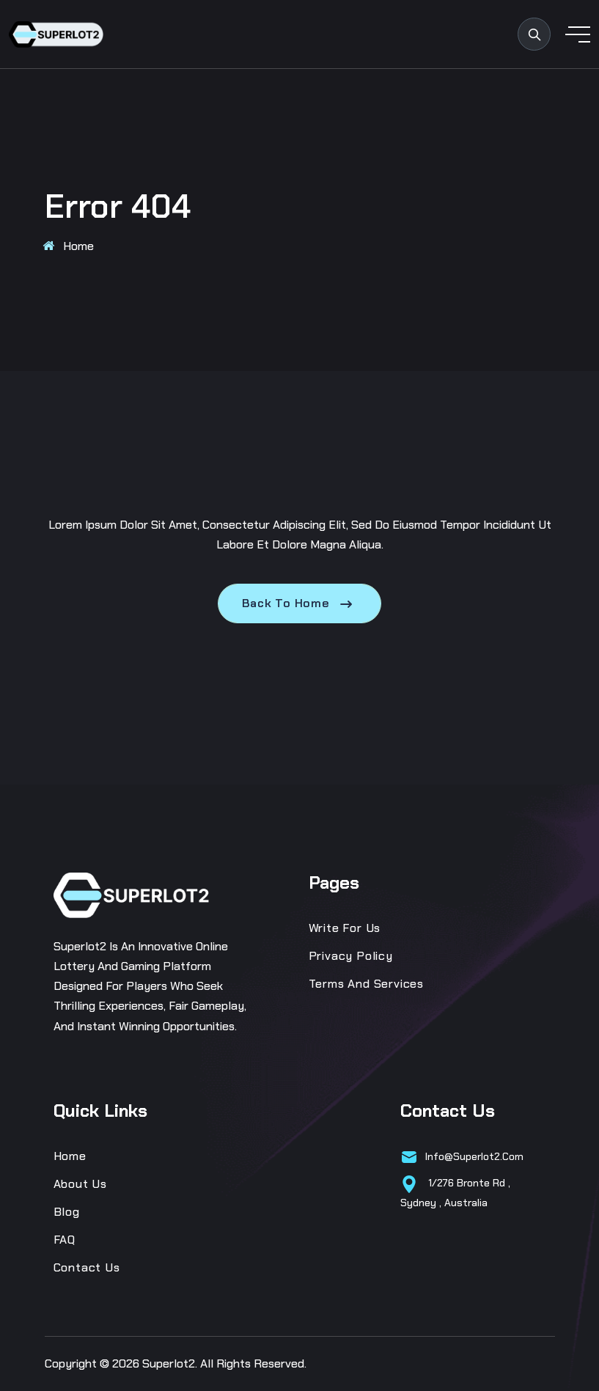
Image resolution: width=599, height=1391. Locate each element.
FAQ (65, 1239)
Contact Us (87, 1267)
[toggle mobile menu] (577, 34)
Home (78, 246)
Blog (67, 1211)
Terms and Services (366, 983)
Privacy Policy (351, 956)
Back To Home (299, 603)
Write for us (345, 928)
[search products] (534, 34)
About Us (80, 1184)
